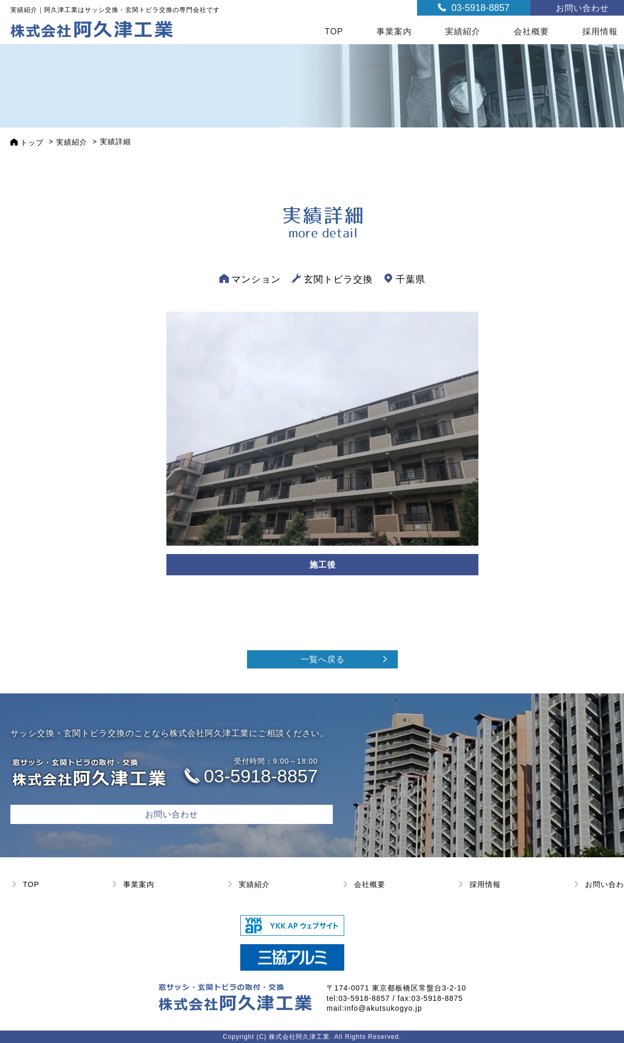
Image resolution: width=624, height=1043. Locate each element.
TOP (333, 31)
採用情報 (485, 884)
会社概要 (531, 31)
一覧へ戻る (323, 659)
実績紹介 (462, 31)
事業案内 (394, 31)
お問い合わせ (171, 814)
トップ (32, 142)
